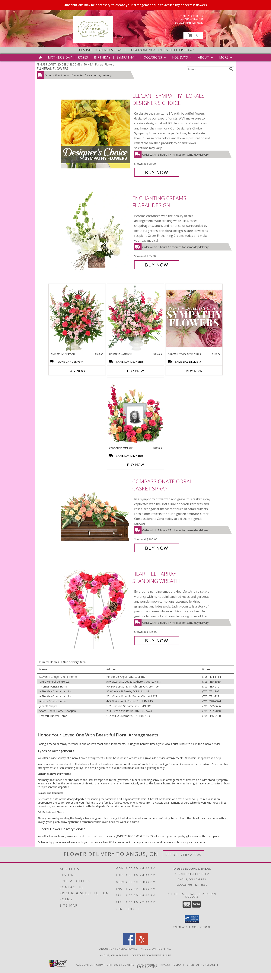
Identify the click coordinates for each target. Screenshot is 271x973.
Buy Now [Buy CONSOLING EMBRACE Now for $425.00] (135, 464)
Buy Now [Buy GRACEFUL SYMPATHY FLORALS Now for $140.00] (194, 370)
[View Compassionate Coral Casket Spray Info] (95, 514)
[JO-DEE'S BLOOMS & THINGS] (93, 41)
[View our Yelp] (142, 944)
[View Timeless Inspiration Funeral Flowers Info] (77, 318)
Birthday (102, 57)
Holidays (182, 57)
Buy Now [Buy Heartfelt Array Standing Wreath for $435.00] (156, 640)
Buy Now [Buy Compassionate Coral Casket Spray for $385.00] (156, 548)
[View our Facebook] (129, 944)
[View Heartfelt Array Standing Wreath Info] (95, 607)
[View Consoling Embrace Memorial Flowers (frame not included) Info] (135, 412)
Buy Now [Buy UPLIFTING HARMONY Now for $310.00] (135, 370)
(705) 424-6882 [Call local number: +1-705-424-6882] (194, 22)
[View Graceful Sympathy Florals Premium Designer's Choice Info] (194, 318)
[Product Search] (207, 69)
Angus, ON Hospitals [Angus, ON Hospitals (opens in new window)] (156, 948)
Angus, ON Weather (114, 955)
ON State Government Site (151, 955)
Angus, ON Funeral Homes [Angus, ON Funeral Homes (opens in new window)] (118, 948)
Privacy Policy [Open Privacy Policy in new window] (170, 964)
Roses (83, 57)
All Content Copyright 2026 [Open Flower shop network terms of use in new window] (98, 964)
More (226, 57)
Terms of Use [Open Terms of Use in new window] (147, 967)
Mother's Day (60, 57)
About (206, 57)
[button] (193, 35)
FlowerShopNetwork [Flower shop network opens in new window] (138, 964)
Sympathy (127, 57)
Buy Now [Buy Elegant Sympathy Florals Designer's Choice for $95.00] (156, 172)
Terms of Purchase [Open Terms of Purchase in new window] (200, 964)
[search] (231, 69)
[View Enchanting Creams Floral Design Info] (95, 231)
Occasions (155, 57)
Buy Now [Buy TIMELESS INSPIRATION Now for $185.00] (76, 370)
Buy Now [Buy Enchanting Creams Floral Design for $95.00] (156, 265)
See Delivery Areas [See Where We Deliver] (183, 855)
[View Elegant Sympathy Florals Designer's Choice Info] (95, 134)
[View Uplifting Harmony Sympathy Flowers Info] (135, 318)
